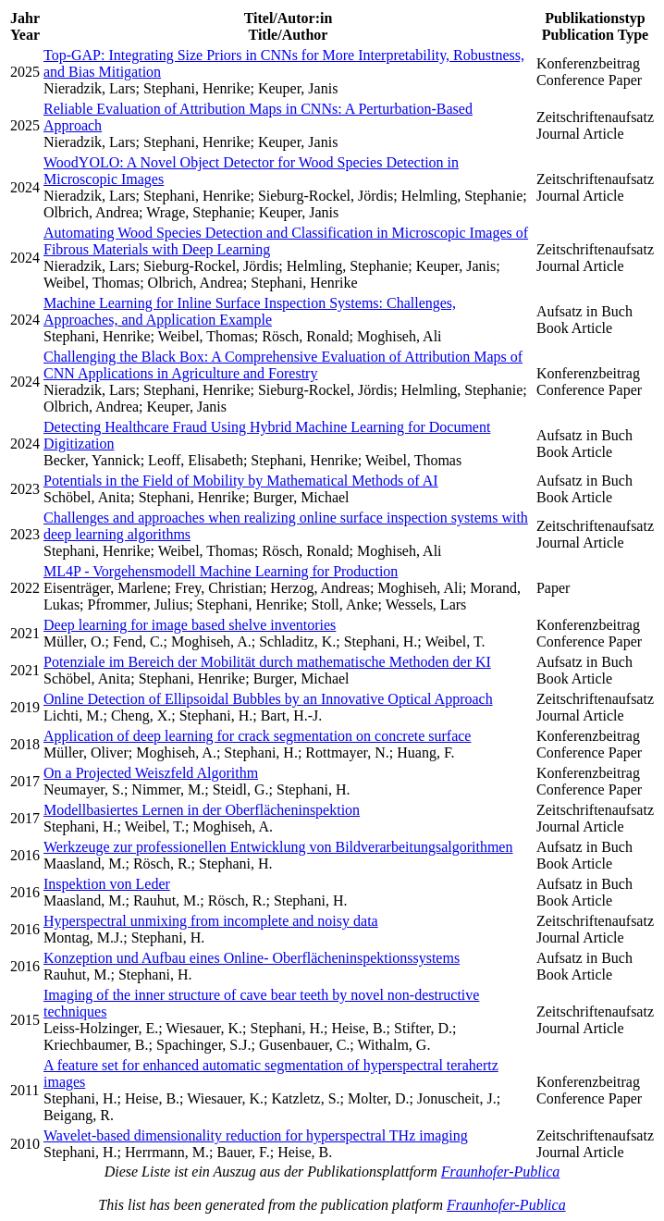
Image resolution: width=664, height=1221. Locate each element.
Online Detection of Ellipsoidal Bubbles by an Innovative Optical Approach (268, 699)
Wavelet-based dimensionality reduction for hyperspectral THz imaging (255, 1135)
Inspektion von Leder (106, 884)
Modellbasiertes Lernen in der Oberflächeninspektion (201, 810)
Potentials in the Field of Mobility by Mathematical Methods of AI (240, 480)
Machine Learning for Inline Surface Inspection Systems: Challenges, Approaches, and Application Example (249, 311)
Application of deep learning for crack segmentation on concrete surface (257, 736)
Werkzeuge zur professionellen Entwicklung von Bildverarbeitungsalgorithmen (277, 847)
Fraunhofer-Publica (500, 1171)
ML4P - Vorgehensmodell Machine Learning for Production (220, 571)
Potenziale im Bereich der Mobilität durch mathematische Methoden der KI (267, 662)
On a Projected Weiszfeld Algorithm (150, 773)
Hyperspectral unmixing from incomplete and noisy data (210, 921)
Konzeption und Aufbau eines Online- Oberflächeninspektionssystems (251, 958)
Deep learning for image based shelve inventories (189, 625)
